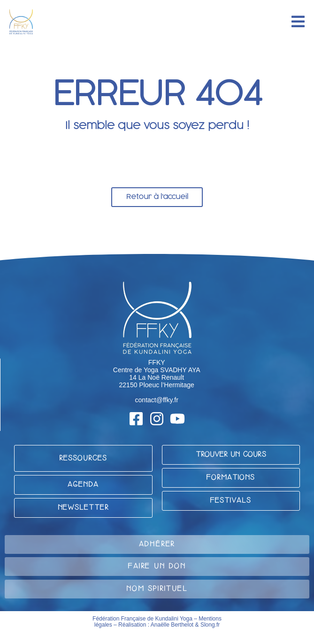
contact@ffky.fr (156, 400)
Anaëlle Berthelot (172, 624)
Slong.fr (210, 624)
